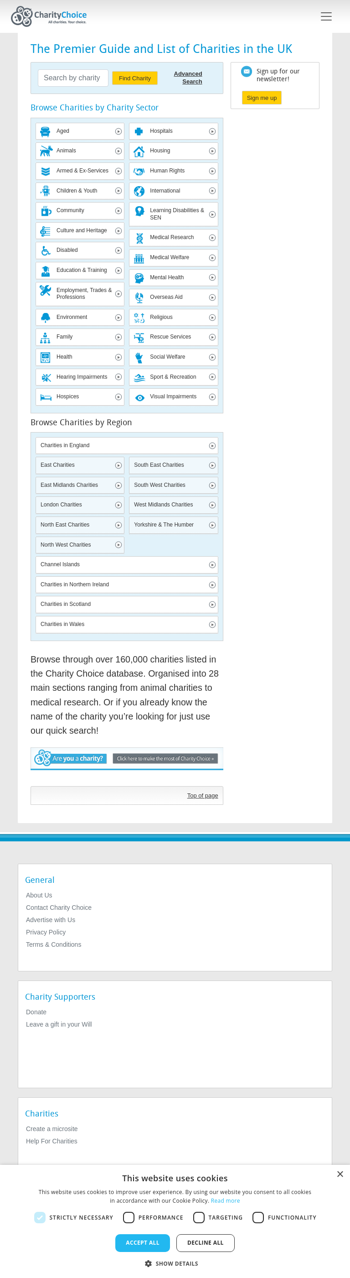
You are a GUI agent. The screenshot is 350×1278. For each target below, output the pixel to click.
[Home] (52, 16)
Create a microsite (52, 1128)
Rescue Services (170, 337)
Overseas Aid (166, 297)
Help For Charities (51, 1141)
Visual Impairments (173, 396)
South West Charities (159, 485)
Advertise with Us (50, 919)
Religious (161, 317)
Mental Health (167, 277)
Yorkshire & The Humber (164, 525)
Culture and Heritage (82, 230)
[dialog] (175, 1221)
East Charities (58, 465)
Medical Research (172, 237)
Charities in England (65, 445)
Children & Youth (77, 191)
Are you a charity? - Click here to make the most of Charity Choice (127, 764)
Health (64, 357)
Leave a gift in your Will (59, 1024)
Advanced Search (188, 77)
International (165, 191)
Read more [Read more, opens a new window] (225, 1201)
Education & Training (82, 270)
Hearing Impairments (82, 377)
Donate (36, 1012)
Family (64, 337)
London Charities (61, 504)
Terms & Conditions (53, 944)
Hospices (68, 396)
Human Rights (167, 170)
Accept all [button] (143, 1243)
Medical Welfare (169, 257)
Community (70, 210)
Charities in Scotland (66, 604)
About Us (39, 895)
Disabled (67, 250)
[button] (175, 1263)
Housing (160, 150)
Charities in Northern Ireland (75, 584)
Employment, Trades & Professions (84, 294)
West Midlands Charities (163, 504)
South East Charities (159, 465)
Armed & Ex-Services (82, 170)
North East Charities (65, 525)
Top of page (202, 795)
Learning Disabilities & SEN (177, 214)
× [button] (339, 1174)
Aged (63, 131)
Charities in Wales (62, 624)
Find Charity (135, 78)
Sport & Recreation (173, 377)
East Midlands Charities (69, 485)
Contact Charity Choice (59, 907)
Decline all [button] (205, 1243)
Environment (72, 317)
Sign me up (262, 97)
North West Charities (66, 545)
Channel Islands (60, 564)
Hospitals (161, 131)
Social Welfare (167, 357)
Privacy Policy (46, 932)
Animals (66, 150)
